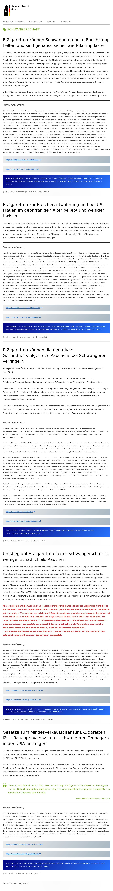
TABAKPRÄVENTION (35, 22)
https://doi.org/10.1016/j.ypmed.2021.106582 (24, 308)
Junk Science (24, 719)
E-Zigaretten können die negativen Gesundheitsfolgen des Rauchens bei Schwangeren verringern (55, 355)
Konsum (21, 874)
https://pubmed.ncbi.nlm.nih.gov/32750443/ (23, 700)
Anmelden (25, 883)
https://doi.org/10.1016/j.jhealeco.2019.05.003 (24, 844)
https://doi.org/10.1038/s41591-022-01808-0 (24, 160)
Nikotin (33, 192)
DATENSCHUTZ (66, 22)
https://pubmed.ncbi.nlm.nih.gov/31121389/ (23, 854)
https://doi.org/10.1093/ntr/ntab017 (20, 512)
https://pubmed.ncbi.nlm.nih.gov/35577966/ (22, 169)
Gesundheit (25, 541)
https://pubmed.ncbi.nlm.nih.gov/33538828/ (23, 521)
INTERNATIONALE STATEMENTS (13, 22)
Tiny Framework (15, 883)
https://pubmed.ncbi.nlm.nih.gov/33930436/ (23, 317)
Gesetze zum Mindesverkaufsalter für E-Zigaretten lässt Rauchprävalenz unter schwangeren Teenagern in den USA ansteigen (56, 738)
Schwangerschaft (43, 192)
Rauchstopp (22, 192)
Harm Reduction (25, 337)
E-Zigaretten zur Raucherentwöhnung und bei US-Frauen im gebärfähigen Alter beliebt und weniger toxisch (53, 210)
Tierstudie (50, 719)
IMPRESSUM (51, 22)
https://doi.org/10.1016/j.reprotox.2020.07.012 (24, 690)
